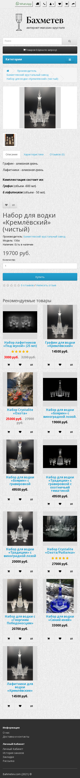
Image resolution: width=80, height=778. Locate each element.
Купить (40, 277)
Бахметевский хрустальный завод (27, 74)
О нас (6, 732)
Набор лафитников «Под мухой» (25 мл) (20, 344)
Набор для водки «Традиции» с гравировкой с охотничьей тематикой (60, 484)
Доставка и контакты (16, 736)
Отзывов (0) (57, 154)
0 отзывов (27, 285)
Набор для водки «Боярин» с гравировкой (20, 480)
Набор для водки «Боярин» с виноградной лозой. (60, 413)
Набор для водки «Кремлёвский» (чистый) (32, 78)
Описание (12, 154)
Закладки (8, 757)
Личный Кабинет (13, 749)
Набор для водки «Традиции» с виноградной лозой (20, 552)
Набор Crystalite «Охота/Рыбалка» (60, 551)
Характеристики (34, 154)
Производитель (26, 71)
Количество (9, 259)
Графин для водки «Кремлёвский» (60, 344)
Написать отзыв (46, 285)
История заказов (13, 753)
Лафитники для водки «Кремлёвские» (20, 687)
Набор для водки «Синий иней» (60, 618)
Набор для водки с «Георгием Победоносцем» (20, 619)
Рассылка (8, 761)
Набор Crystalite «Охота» (20, 411)
